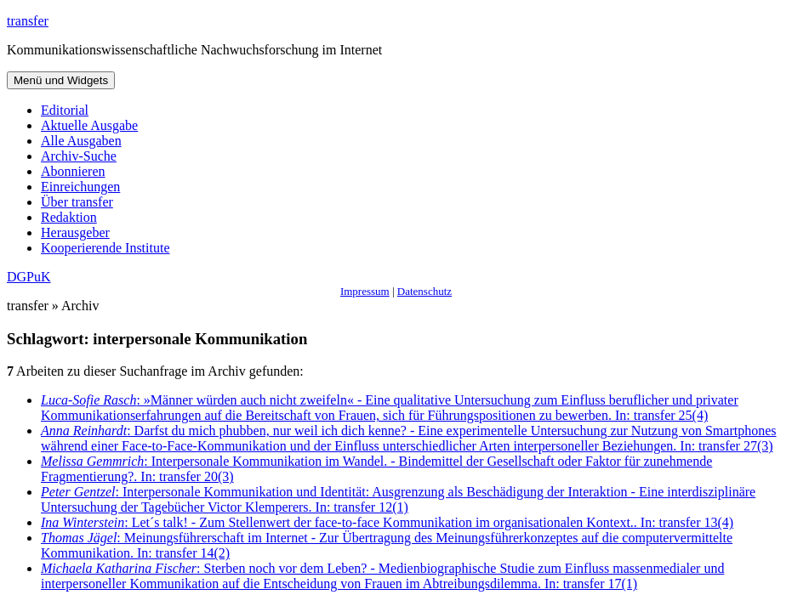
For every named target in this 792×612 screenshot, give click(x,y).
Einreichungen (80, 186)
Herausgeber (75, 232)
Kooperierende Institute (105, 248)
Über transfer (77, 202)
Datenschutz (424, 291)
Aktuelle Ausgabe (89, 125)
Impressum (365, 291)
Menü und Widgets (61, 80)
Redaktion (69, 217)
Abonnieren (73, 171)
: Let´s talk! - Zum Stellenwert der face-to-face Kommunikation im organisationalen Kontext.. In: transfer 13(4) (387, 522)
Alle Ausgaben (81, 140)
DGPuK (29, 276)
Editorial (64, 110)
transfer (27, 21)
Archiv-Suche (79, 156)
